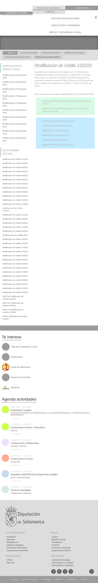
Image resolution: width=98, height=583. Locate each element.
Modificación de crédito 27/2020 (15, 272)
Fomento (55, 545)
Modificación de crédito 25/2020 (15, 264)
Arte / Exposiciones (20, 478)
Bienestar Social (58, 539)
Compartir (3, 328)
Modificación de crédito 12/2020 (15, 204)
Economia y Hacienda (29, 53)
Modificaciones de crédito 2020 (15, 235)
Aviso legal (14, 579)
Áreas (54, 532)
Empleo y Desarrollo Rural (65, 32)
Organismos (13, 555)
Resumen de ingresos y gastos (57, 144)
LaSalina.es (50, 12)
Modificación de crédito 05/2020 (15, 176)
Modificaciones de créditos (74, 53)
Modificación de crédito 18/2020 (15, 231)
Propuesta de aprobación (55, 135)
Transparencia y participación (48, 8)
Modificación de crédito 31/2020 (15, 288)
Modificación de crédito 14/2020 (15, 215)
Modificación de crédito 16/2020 (15, 223)
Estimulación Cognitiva (21, 410)
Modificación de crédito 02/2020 (15, 163)
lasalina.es (11, 53)
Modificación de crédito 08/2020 (15, 188)
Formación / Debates (21, 493)
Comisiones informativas (17, 548)
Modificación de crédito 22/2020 (15, 252)
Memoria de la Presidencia (55, 130)
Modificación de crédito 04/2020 (15, 171)
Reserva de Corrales (20, 377)
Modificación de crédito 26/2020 (15, 268)
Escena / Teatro (18, 446)
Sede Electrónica (82, 8)
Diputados (11, 539)
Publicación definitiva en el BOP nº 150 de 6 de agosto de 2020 (65, 110)
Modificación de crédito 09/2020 (15, 192)
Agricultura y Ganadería (65, 25)
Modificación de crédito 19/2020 (15, 239)
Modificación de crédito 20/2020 (15, 243)
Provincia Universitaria (21, 490)
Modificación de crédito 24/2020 (15, 260)
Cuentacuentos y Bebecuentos (25, 443)
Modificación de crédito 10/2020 (15, 196)
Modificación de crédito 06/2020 (15, 180)
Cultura (55, 537)
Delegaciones (12, 542)
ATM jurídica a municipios (63, 565)
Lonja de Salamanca (20, 367)
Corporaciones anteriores (17, 550)
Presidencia (57, 542)
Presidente (11, 537)
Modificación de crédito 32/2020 (15, 292)
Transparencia (72, 579)
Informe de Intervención (55, 140)
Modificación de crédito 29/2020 (15, 280)
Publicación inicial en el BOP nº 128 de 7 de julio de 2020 (66, 102)
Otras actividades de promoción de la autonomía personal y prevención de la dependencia (50, 414)
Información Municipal (61, 560)
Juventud (15, 462)
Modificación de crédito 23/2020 (15, 256)
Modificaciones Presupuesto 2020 (17, 57)
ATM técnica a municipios (62, 563)
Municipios (57, 555)
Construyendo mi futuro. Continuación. (28, 427)
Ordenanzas (16, 357)
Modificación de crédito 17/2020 (15, 227)
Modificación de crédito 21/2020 (15, 247)
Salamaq (15, 387)
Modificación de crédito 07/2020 (15, 184)
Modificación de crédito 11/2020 (15, 200)
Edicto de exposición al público (58, 121)
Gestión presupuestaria (65, 18)
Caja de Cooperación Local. (24, 347)
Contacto (84, 579)
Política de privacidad (29, 579)
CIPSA (9, 560)
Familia (14, 431)
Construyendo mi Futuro (22, 459)
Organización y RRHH (61, 550)
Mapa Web (59, 579)
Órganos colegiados (15, 545)
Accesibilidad (46, 579)
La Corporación (15, 532)
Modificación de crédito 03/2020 (15, 167)
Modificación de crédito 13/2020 (47, 57)
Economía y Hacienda (61, 548)
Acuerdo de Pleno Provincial (57, 126)
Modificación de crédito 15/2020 (15, 219)
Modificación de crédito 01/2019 (15, 159)
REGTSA (10, 563)
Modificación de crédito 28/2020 (15, 276)
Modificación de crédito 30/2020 (15, 284)
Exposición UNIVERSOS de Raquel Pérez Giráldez (34, 474)
